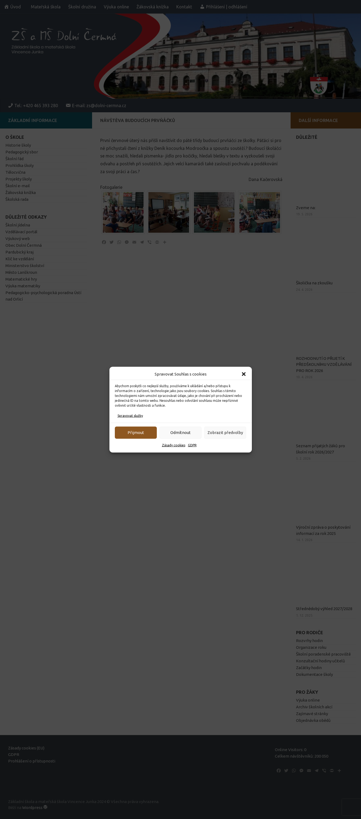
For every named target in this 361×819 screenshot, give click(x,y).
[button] (243, 374)
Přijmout (136, 432)
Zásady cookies (173, 445)
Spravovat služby (130, 415)
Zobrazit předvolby (225, 432)
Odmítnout (180, 432)
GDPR (192, 445)
